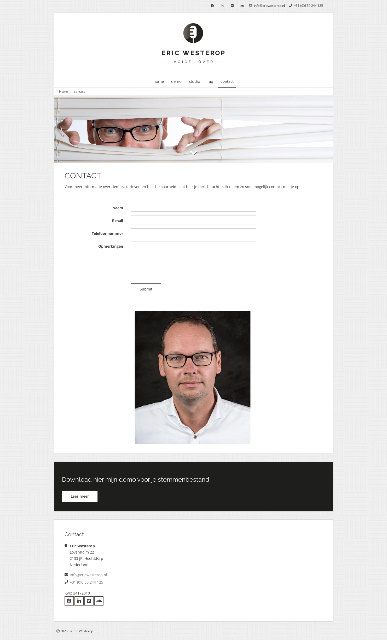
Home (63, 91)
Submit (146, 289)
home (158, 81)
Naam (117, 207)
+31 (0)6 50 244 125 (305, 5)
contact (227, 81)
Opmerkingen (110, 246)
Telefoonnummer (107, 233)
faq (210, 81)
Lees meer (80, 496)
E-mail (117, 220)
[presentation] (170, 269)
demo (176, 81)
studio (194, 81)
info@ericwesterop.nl (266, 5)
